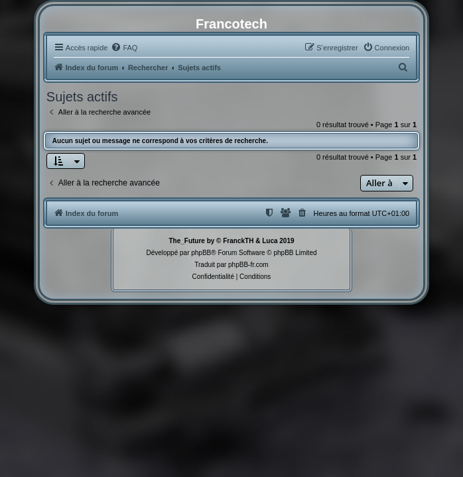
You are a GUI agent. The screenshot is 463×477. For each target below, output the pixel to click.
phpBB (201, 252)
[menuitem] (124, 48)
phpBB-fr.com (248, 264)
